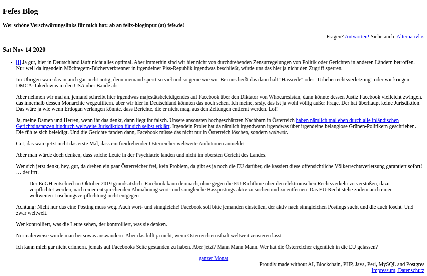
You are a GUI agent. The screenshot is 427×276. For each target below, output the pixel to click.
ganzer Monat (213, 258)
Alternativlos (410, 36)
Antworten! (357, 36)
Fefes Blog (20, 11)
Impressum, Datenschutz (398, 270)
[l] (18, 62)
